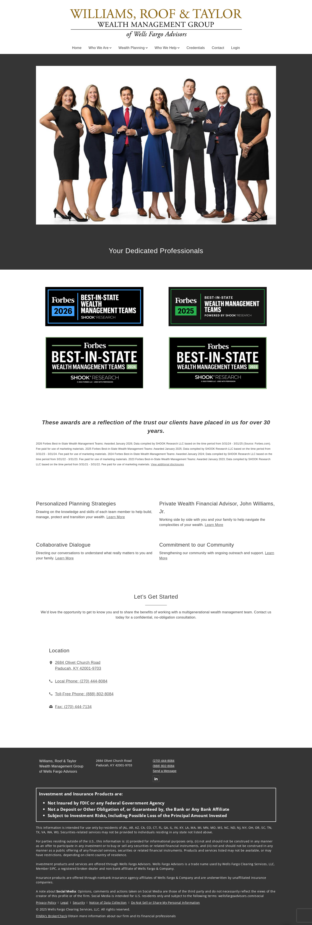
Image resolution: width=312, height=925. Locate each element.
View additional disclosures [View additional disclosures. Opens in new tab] (167, 464)
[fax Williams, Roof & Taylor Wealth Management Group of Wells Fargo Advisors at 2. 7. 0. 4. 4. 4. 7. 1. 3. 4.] (73, 707)
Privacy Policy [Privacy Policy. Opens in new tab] (46, 903)
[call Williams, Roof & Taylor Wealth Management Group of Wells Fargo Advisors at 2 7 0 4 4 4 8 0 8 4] (81, 681)
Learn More (115, 517)
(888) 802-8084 (163, 766)
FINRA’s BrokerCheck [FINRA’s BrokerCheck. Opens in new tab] (51, 916)
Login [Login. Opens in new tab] (235, 48)
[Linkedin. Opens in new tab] (156, 778)
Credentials (196, 48)
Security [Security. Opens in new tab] (79, 903)
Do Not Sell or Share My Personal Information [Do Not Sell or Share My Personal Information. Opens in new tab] (165, 903)
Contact (218, 48)
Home (76, 48)
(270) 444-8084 (163, 760)
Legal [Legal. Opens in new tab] (64, 903)
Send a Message (165, 771)
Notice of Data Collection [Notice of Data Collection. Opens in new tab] (108, 903)
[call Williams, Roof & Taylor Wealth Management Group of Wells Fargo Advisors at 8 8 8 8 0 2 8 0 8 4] (84, 694)
